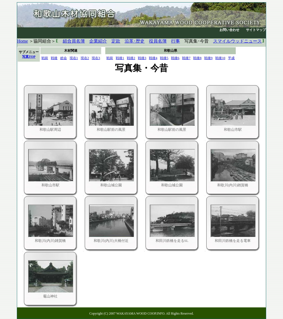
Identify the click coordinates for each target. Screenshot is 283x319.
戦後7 (186, 58)
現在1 (74, 58)
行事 (175, 41)
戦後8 (197, 58)
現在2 (85, 58)
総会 (63, 58)
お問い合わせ (229, 30)
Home (22, 41)
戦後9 (208, 58)
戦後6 (175, 58)
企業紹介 (98, 41)
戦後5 (164, 58)
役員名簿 (158, 41)
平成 (231, 58)
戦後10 (220, 58)
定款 (115, 41)
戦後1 (120, 58)
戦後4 (153, 58)
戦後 (54, 58)
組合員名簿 (74, 41)
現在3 (96, 58)
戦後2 (131, 58)
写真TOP (28, 57)
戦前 (44, 58)
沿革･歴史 (135, 41)
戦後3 (142, 58)
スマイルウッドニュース (237, 41)
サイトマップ (256, 30)
